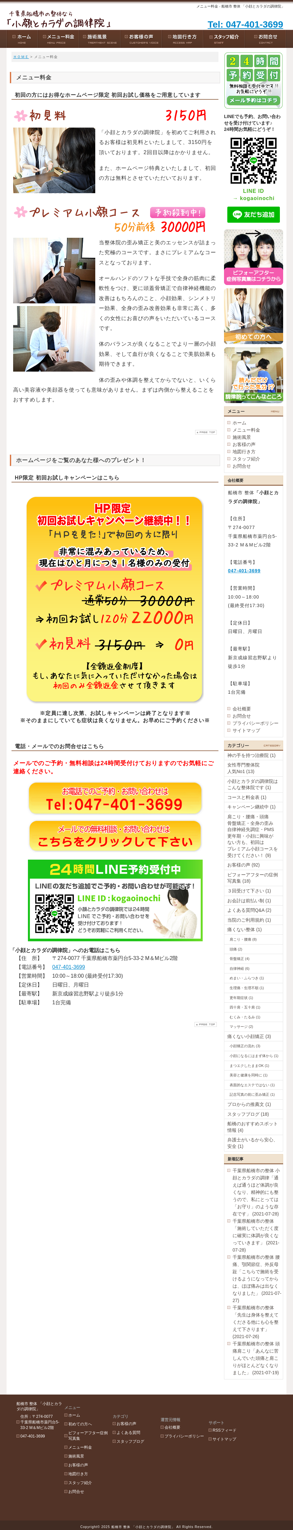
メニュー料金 (246, 430)
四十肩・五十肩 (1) (245, 1007)
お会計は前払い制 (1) (249, 900)
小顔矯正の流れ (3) (245, 1046)
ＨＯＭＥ (21, 57)
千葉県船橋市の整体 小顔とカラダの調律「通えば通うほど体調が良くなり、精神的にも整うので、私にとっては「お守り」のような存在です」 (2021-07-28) (256, 1192)
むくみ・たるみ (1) (245, 1017)
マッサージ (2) (241, 1027)
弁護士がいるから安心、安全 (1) (252, 1143)
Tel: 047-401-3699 (245, 24)
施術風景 (242, 437)
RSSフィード (243, 1411)
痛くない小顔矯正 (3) (249, 1036)
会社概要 (242, 708)
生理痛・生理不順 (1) (247, 988)
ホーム (239, 422)
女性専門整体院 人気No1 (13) (252, 768)
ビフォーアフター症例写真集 (92, 1431)
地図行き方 (244, 451)
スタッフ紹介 (246, 458)
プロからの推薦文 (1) (249, 1104)
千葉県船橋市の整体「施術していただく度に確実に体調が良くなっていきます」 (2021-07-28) (256, 1235)
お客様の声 (244, 444)
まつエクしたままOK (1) (249, 1066)
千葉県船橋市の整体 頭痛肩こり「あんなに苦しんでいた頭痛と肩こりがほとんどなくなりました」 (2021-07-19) (256, 1358)
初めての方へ (85, 1420)
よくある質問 (137, 1420)
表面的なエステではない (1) (252, 1085)
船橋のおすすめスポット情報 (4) (252, 1127)
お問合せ (242, 466)
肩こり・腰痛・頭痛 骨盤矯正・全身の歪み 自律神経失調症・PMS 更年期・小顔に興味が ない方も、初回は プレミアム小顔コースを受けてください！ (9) (254, 836)
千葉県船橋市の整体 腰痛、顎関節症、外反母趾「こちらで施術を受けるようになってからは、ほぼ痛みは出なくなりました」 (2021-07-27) (257, 1279)
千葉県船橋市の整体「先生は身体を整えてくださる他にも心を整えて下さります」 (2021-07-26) (256, 1322)
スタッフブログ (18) (248, 1114)
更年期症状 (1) (241, 998)
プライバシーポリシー (256, 723)
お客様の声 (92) (243, 864)
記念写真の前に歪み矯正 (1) (252, 1094)
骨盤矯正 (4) (240, 959)
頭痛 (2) (236, 949)
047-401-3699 (68, 967)
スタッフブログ (139, 1428)
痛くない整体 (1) (244, 929)
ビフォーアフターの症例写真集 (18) (252, 878)
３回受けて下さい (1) (249, 890)
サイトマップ (246, 730)
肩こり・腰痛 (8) (243, 939)
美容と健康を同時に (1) (249, 1075)
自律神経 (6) (240, 968)
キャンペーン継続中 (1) (251, 806)
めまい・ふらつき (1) (247, 978)
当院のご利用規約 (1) (249, 920)
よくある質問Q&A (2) (249, 910)
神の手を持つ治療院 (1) (251, 755)
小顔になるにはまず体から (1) (254, 1056)
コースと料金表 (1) (246, 797)
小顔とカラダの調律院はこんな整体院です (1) (252, 784)
